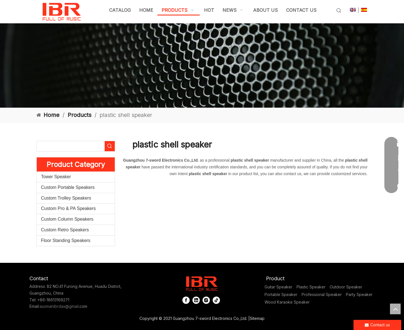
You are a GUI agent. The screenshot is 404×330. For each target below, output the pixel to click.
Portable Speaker (281, 294)
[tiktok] (216, 300)
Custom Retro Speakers (65, 229)
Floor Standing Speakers (65, 240)
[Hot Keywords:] (339, 11)
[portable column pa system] (202, 65)
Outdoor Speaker (346, 286)
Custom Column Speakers (67, 219)
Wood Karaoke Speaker (287, 302)
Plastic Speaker (311, 286)
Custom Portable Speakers (68, 187)
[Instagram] (206, 300)
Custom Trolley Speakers (66, 198)
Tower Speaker (56, 176)
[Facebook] (186, 300)
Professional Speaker (322, 294)
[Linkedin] (196, 300)
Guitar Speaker (278, 286)
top (395, 309)
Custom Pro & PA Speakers (68, 208)
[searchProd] (71, 146)
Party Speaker (359, 294)
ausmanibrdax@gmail (59, 306)
